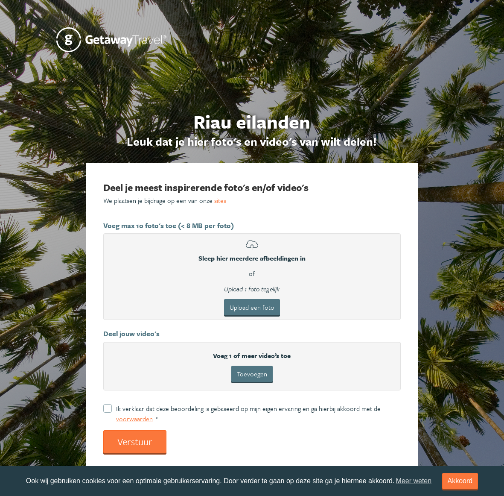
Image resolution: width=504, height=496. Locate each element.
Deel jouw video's (131, 334)
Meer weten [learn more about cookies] (414, 480)
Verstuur (134, 441)
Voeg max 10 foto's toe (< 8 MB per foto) (168, 225)
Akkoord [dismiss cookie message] (460, 480)
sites (220, 200)
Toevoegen (252, 374)
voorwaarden (134, 418)
